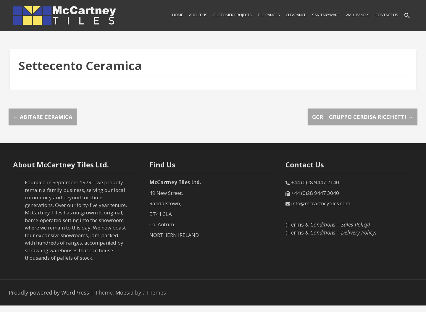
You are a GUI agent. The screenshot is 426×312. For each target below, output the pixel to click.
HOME (177, 14)
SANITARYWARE (326, 14)
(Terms (327, 224)
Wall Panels (357, 14)
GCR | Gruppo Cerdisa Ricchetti (362, 116)
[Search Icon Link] (407, 15)
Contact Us (386, 14)
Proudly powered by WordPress (49, 292)
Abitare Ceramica (42, 116)
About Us (198, 14)
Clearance (296, 14)
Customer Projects (232, 14)
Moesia (124, 292)
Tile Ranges (269, 14)
